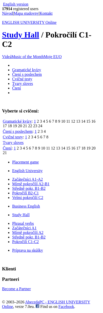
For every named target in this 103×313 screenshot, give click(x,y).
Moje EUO (53, 56)
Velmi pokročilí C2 (27, 197)
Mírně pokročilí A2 (28, 232)
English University (27, 171)
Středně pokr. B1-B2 (29, 188)
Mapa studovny (26, 13)
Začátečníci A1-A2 (27, 179)
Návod (7, 13)
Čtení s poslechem (27, 74)
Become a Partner (16, 289)
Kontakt (46, 13)
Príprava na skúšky (27, 250)
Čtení (16, 88)
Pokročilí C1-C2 (25, 242)
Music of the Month (27, 56)
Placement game (25, 162)
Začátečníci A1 (24, 228)
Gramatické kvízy (26, 70)
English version (15, 4)
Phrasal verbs (23, 223)
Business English (26, 206)
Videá (6, 56)
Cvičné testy (22, 79)
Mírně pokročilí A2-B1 (31, 184)
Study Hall (20, 34)
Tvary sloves (22, 83)
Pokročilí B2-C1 (25, 193)
